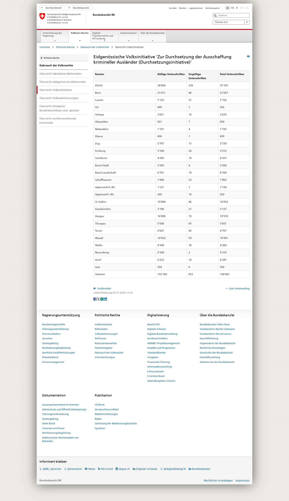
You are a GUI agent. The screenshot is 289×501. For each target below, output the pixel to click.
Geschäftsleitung (209, 338)
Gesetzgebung (50, 343)
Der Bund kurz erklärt (107, 409)
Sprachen (47, 338)
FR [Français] (232, 7)
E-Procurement (155, 371)
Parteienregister (103, 347)
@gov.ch (124, 469)
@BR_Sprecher (52, 469)
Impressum (243, 480)
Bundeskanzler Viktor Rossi (215, 324)
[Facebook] (95, 298)
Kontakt (173, 8)
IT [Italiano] (237, 7)
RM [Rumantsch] (242, 7)
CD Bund (99, 404)
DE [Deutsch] (227, 7)
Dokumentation (128, 33)
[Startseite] (91, 18)
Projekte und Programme (161, 347)
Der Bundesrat (51, 8)
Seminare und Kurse (53, 428)
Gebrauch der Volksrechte (95, 47)
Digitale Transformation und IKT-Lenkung (102, 36)
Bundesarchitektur (157, 338)
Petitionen (100, 338)
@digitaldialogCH (174, 469)
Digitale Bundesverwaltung (162, 333)
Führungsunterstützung (55, 328)
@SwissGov (74, 469)
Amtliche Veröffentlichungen (58, 352)
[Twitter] (98, 298)
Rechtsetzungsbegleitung (56, 347)
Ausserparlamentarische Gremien (60, 404)
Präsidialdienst (50, 357)
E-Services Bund (155, 376)
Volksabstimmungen (106, 333)
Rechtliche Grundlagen (212, 347)
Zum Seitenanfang (239, 288)
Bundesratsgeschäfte (53, 324)
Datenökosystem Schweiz (161, 380)
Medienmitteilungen (106, 413)
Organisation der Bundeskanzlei (217, 343)
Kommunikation (51, 333)
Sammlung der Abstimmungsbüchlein (116, 423)
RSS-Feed (107, 469)
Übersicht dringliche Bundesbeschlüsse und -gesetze (59, 108)
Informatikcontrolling (159, 366)
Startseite (44, 47)
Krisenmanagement (53, 361)
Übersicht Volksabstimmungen (59, 98)
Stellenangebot (212, 8)
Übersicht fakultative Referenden (60, 73)
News (91, 469)
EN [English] (247, 7)
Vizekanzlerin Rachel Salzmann (217, 328)
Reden (98, 418)
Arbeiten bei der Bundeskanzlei (217, 361)
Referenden (101, 328)
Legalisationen (196, 8)
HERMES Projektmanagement (163, 343)
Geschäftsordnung (210, 357)
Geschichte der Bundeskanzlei (216, 352)
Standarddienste (156, 352)
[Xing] (102, 298)
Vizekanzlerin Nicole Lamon (215, 333)
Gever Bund (48, 423)
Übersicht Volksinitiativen (55, 90)
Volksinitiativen (103, 324)
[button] (215, 15)
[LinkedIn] (105, 298)
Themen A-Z (231, 22)
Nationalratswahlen (106, 343)
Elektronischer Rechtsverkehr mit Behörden (60, 439)
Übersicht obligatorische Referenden (62, 82)
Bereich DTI (153, 324)
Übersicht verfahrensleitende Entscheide (57, 120)
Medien (182, 8)
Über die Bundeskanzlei (152, 33)
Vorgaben (152, 357)
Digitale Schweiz (156, 328)
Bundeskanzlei (79, 8)
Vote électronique (105, 357)
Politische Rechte (80, 34)
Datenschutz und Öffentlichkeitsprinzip (64, 409)
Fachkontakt (104, 288)
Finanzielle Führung (158, 361)
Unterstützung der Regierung (52, 34)
